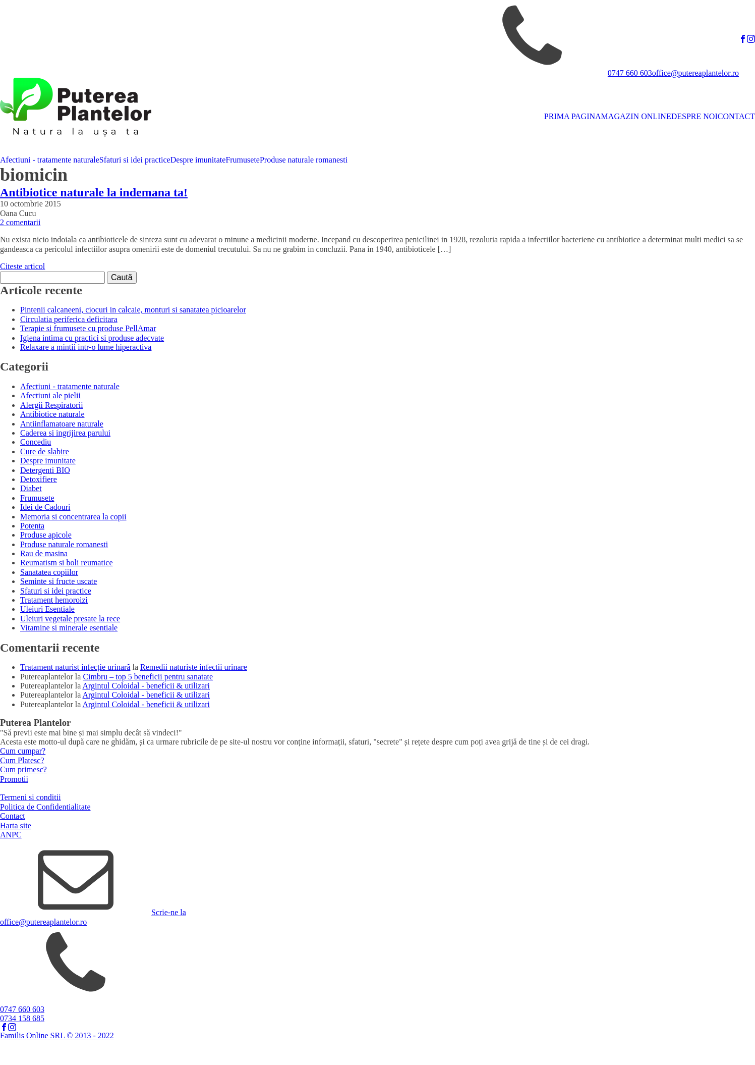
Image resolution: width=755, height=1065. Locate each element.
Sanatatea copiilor (49, 572)
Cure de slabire (44, 451)
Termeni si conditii (30, 797)
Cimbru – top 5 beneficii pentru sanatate (148, 676)
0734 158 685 (22, 1018)
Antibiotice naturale (52, 414)
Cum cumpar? (22, 751)
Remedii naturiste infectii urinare (193, 667)
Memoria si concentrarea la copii (73, 516)
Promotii (14, 779)
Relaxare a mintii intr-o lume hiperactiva (85, 347)
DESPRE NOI (694, 116)
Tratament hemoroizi (54, 600)
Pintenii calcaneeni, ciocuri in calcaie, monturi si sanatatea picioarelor (133, 309)
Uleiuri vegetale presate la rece (70, 618)
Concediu (35, 442)
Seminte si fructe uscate (58, 581)
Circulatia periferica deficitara (69, 319)
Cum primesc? (23, 769)
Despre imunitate (198, 159)
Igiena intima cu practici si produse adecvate (92, 338)
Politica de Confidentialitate (45, 807)
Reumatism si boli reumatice (66, 562)
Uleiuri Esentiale (47, 609)
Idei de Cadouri (45, 507)
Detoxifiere (38, 479)
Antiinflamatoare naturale (61, 423)
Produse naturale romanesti (303, 159)
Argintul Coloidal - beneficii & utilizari (146, 685)
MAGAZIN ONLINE (636, 116)
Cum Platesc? (22, 760)
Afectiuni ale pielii (50, 395)
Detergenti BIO (45, 470)
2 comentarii (20, 222)
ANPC (11, 834)
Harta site (15, 825)
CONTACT (736, 116)
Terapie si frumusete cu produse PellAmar (88, 328)
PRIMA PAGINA (572, 116)
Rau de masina (44, 553)
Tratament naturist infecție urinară (75, 667)
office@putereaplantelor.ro (695, 73)
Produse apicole (46, 534)
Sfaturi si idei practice (134, 159)
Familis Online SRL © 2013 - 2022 (57, 1035)
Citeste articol (22, 266)
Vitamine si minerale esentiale (69, 627)
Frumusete (242, 159)
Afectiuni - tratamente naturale (49, 159)
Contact (12, 816)
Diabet (31, 488)
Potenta (32, 525)
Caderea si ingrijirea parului (65, 433)
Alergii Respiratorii (51, 405)
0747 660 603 (630, 73)
